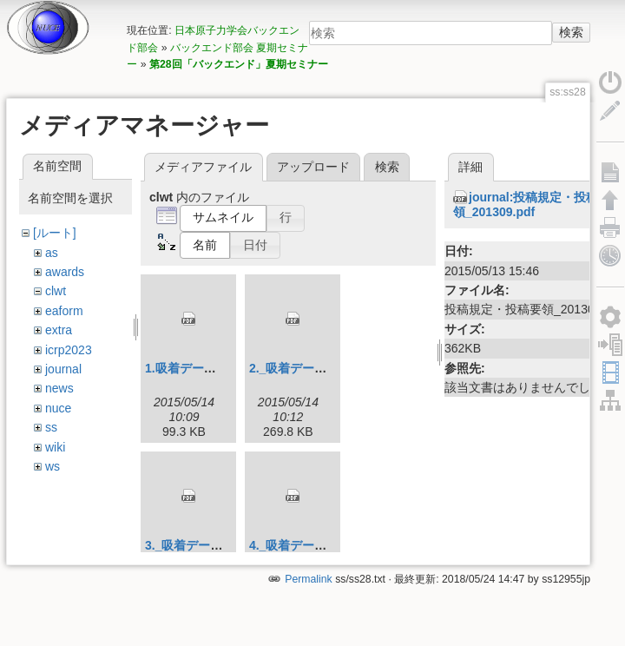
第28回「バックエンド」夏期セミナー (238, 64)
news (59, 388)
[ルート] (54, 233)
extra (58, 330)
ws (52, 466)
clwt (55, 291)
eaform (64, 311)
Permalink (308, 588)
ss (51, 427)
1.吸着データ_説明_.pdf (210, 368)
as (51, 253)
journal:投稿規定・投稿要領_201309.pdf (531, 204)
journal (63, 369)
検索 (571, 32)
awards (64, 272)
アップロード (313, 167)
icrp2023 (68, 350)
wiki (55, 447)
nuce (58, 408)
